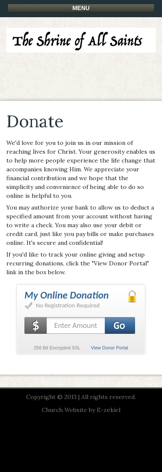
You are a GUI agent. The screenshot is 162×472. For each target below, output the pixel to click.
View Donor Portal (109, 347)
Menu (81, 8)
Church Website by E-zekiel (81, 410)
